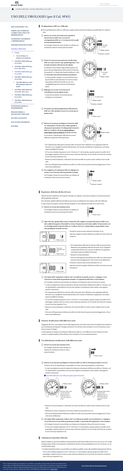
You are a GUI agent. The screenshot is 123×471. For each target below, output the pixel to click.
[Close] (120, 467)
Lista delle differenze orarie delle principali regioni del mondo (65, 376)
